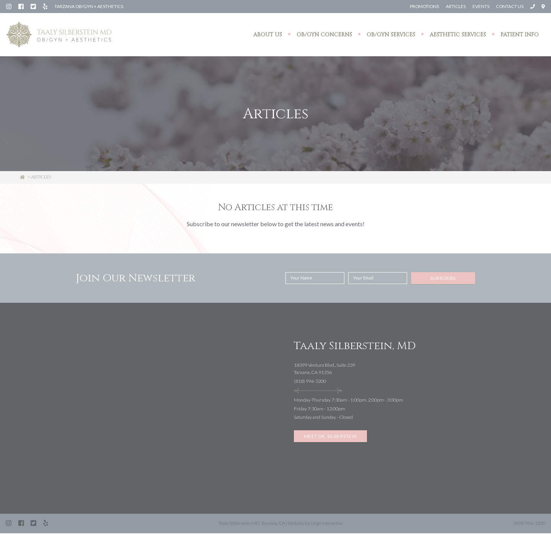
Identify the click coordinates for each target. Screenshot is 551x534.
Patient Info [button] (519, 35)
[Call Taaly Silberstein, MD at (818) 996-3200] (532, 6)
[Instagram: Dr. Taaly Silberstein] (9, 6)
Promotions (423, 6)
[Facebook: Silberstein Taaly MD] (21, 6)
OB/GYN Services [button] (391, 35)
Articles (455, 6)
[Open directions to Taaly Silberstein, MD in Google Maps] (543, 6)
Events (480, 6)
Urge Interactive (327, 524)
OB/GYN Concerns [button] (324, 35)
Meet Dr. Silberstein (330, 437)
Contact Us (509, 6)
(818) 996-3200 (310, 382)
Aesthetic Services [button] (458, 35)
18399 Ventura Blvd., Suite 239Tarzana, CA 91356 (324, 369)
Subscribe (443, 279)
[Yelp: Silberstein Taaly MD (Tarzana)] (45, 6)
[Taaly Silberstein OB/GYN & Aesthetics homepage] (58, 35)
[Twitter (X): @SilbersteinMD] (34, 6)
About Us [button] (267, 35)
